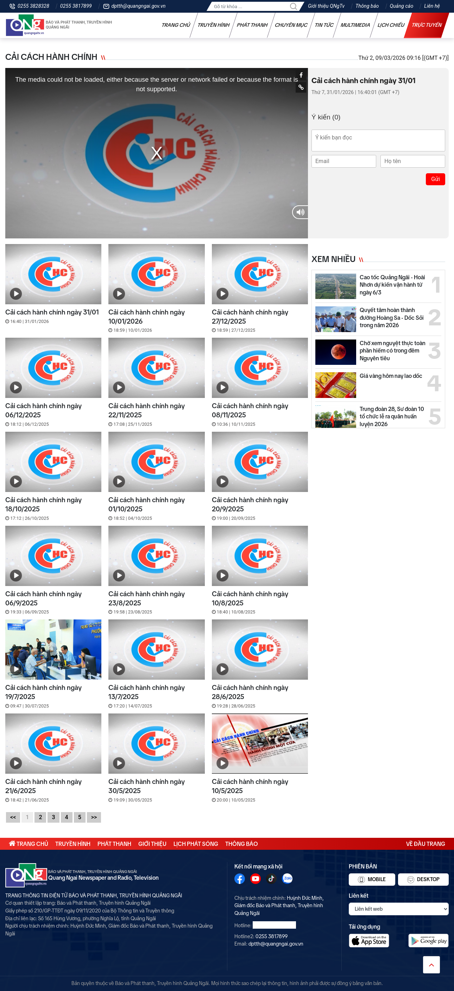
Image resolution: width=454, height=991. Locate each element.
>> (94, 817)
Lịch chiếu (391, 25)
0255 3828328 (33, 6)
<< (13, 817)
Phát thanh (252, 25)
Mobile (372, 879)
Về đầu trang (425, 844)
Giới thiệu (152, 844)
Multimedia (355, 25)
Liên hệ (432, 6)
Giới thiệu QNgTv (326, 6)
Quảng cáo (402, 6)
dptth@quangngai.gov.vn (139, 6)
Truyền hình (214, 25)
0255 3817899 (76, 6)
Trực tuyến (427, 25)
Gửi (435, 179)
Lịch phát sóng (196, 844)
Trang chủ (176, 25)
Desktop (423, 879)
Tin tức (324, 25)
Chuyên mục (291, 25)
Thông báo (367, 6)
